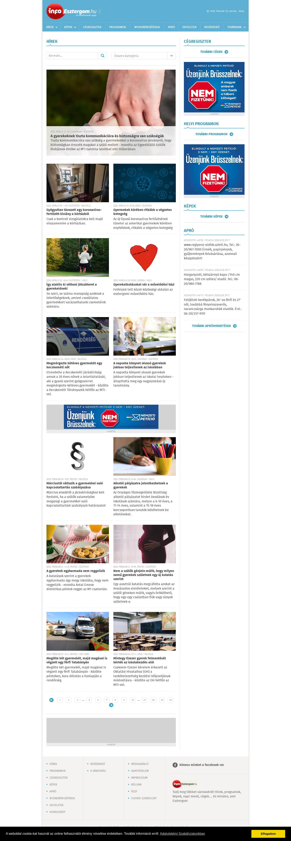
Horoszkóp (57, 812)
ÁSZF (134, 791)
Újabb (51, 700)
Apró (171, 27)
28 (153, 700)
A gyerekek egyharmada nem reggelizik (75, 571)
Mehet (102, 55)
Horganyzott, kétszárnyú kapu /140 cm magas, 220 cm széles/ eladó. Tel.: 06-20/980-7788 (212, 279)
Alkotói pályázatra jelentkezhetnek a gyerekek (140, 485)
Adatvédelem (140, 771)
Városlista (99, 11)
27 (144, 700)
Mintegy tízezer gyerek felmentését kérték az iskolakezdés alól (139, 660)
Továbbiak (234, 27)
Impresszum (139, 778)
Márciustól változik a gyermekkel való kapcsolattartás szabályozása (74, 485)
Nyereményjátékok (147, 27)
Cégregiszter (92, 27)
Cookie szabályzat (144, 798)
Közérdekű (211, 27)
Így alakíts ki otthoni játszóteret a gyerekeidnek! (71, 286)
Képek (68, 27)
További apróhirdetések (211, 326)
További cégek (211, 52)
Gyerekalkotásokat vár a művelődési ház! (143, 284)
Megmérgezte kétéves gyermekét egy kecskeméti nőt (74, 365)
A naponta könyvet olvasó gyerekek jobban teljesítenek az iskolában (139, 365)
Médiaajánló (140, 764)
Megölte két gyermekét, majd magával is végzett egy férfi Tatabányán (76, 660)
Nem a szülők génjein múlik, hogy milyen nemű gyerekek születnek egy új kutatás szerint (143, 575)
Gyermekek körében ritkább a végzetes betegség (142, 212)
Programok (117, 27)
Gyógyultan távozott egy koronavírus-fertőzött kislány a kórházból (74, 212)
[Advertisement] (111, 730)
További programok (211, 134)
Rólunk (136, 784)
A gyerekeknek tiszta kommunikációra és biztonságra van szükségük (107, 136)
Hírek (50, 27)
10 (133, 700)
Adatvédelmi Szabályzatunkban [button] (182, 833)
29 (162, 700)
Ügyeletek (189, 27)
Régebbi (111, 705)
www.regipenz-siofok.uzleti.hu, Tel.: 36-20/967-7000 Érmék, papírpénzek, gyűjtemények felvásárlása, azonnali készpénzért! (212, 251)
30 (170, 700)
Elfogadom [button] (268, 833)
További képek (211, 216)
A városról (98, 771)
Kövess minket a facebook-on (201, 765)
